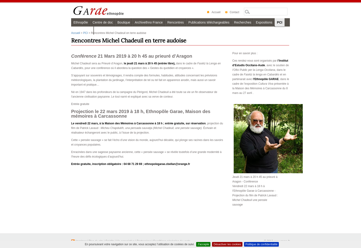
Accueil (214, 12)
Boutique (123, 22)
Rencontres (175, 22)
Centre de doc (103, 22)
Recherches (242, 22)
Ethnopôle (80, 22)
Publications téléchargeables (208, 22)
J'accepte (203, 244)
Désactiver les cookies (227, 244)
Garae (107, 10)
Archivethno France (149, 22)
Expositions (264, 22)
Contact (232, 12)
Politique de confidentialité (261, 244)
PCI (279, 22)
